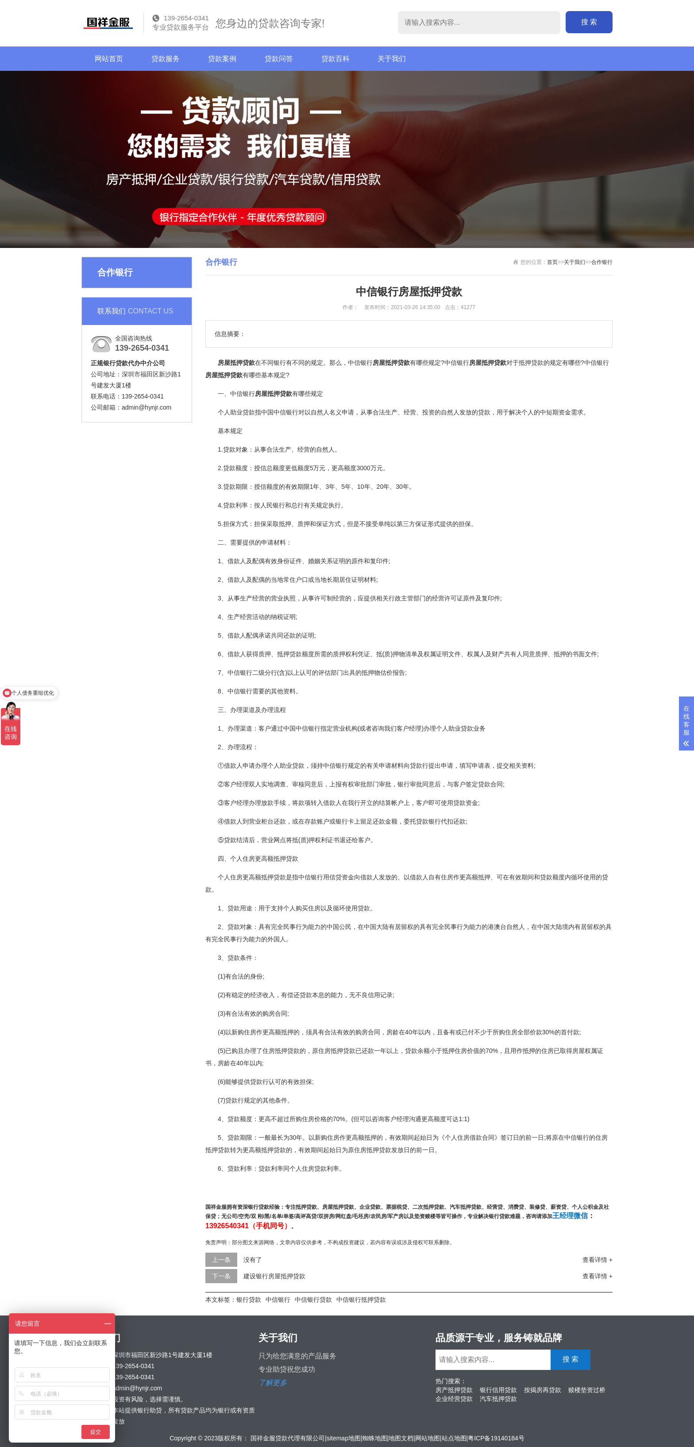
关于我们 (392, 58)
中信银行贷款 (313, 1299)
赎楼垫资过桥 (586, 1389)
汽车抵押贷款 (498, 1398)
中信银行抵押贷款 (361, 1299)
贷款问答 (279, 58)
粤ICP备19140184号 (496, 1438)
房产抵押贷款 (454, 1389)
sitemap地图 (344, 1438)
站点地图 (454, 1438)
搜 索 (589, 22)
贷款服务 (165, 58)
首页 (552, 262)
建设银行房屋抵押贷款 (274, 1276)
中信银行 (278, 1299)
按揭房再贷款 (542, 1389)
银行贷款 (248, 1299)
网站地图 (427, 1438)
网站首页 (109, 58)
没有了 (252, 1259)
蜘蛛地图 (374, 1438)
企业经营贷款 (454, 1398)
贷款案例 (222, 58)
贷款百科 (335, 58)
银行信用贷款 (498, 1389)
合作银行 (602, 262)
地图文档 (401, 1438)
